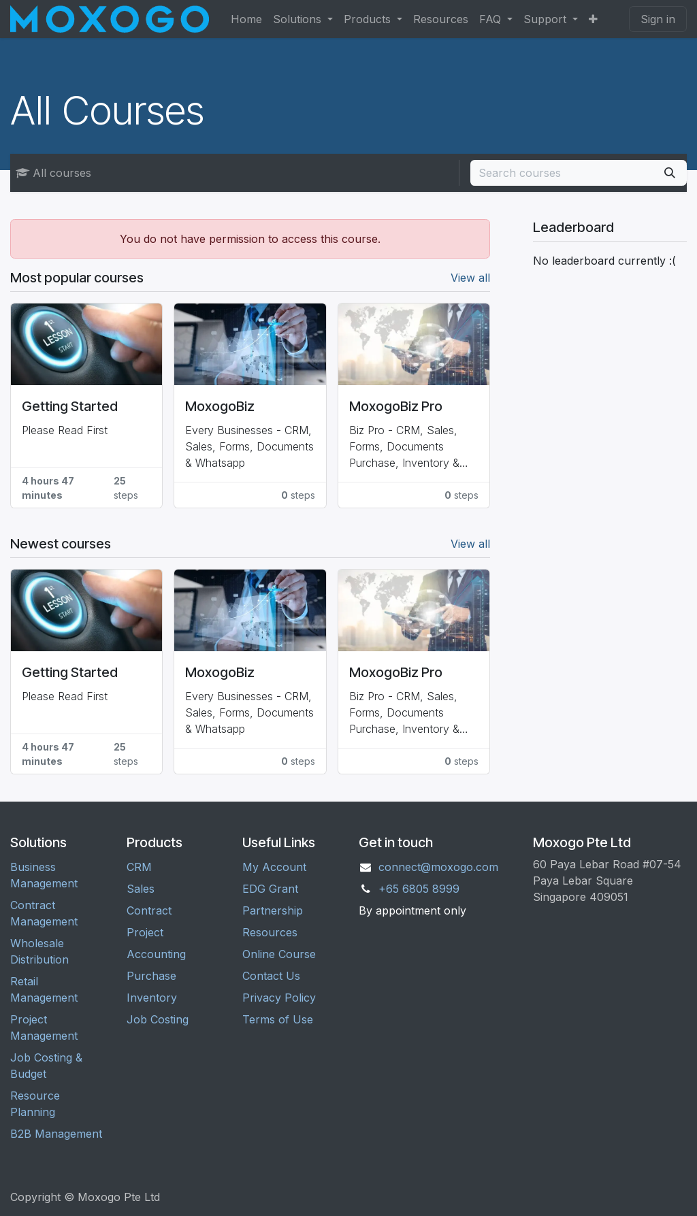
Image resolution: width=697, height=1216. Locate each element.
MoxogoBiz (220, 406)
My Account (274, 867)
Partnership (272, 910)
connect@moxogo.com (438, 867)
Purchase (151, 976)
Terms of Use (277, 1019)
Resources (269, 932)
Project (145, 932)
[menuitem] (246, 19)
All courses (53, 173)
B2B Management (56, 1133)
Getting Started (70, 406)
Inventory (152, 997)
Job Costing (158, 1019)
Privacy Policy (279, 997)
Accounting (156, 954)
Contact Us (271, 976)
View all (470, 277)
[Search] (670, 173)
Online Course (279, 954)
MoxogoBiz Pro (395, 406)
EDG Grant (270, 888)
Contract (149, 910)
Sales (141, 888)
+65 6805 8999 (418, 888)
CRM (139, 867)
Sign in (658, 19)
